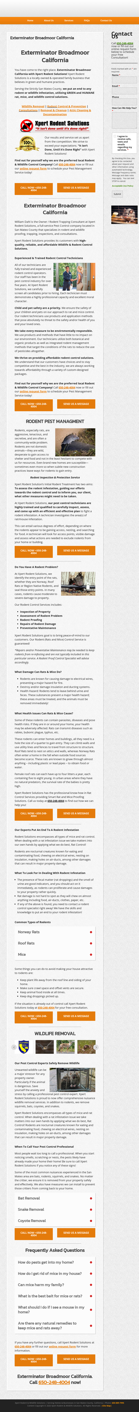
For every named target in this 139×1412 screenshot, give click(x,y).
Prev (14, 1047)
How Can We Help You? (124, 109)
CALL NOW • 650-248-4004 (33, 189)
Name (116, 75)
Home (30, 20)
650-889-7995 (118, 1403)
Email (116, 86)
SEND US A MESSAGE (76, 187)
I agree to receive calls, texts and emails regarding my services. (125, 143)
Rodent (52, 106)
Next (96, 1047)
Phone (115, 97)
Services (68, 20)
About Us (49, 20)
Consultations (28, 110)
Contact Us (106, 20)
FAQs (87, 20)
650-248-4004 (125, 43)
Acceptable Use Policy (122, 186)
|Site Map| (106, 1405)
